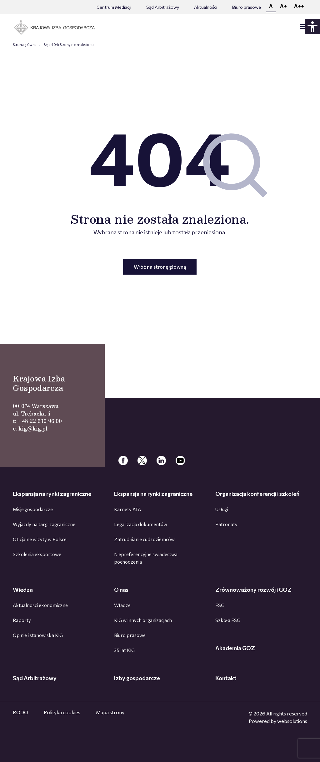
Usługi (221, 509)
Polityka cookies (62, 712)
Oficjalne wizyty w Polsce (40, 539)
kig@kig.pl (33, 428)
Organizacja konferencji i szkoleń (257, 493)
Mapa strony (110, 712)
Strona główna (25, 44)
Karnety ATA (127, 509)
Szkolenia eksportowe (37, 554)
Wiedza (23, 589)
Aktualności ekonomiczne (40, 605)
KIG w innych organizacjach (143, 620)
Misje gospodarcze (33, 509)
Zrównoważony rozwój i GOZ (253, 589)
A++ (299, 6)
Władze (122, 605)
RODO (20, 712)
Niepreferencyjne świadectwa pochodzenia (146, 558)
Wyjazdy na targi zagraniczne (44, 524)
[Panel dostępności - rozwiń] (312, 26)
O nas (121, 589)
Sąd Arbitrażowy (162, 7)
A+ (283, 6)
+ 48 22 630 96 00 (40, 421)
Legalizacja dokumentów (140, 524)
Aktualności (205, 7)
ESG (219, 605)
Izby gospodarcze (137, 678)
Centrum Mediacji (114, 7)
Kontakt (226, 678)
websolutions (292, 721)
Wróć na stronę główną (160, 267)
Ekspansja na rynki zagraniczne (52, 493)
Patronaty (226, 524)
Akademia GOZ (235, 648)
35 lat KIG (124, 650)
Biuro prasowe (246, 7)
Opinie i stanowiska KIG (38, 635)
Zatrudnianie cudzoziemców (144, 539)
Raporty (22, 620)
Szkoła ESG (227, 620)
